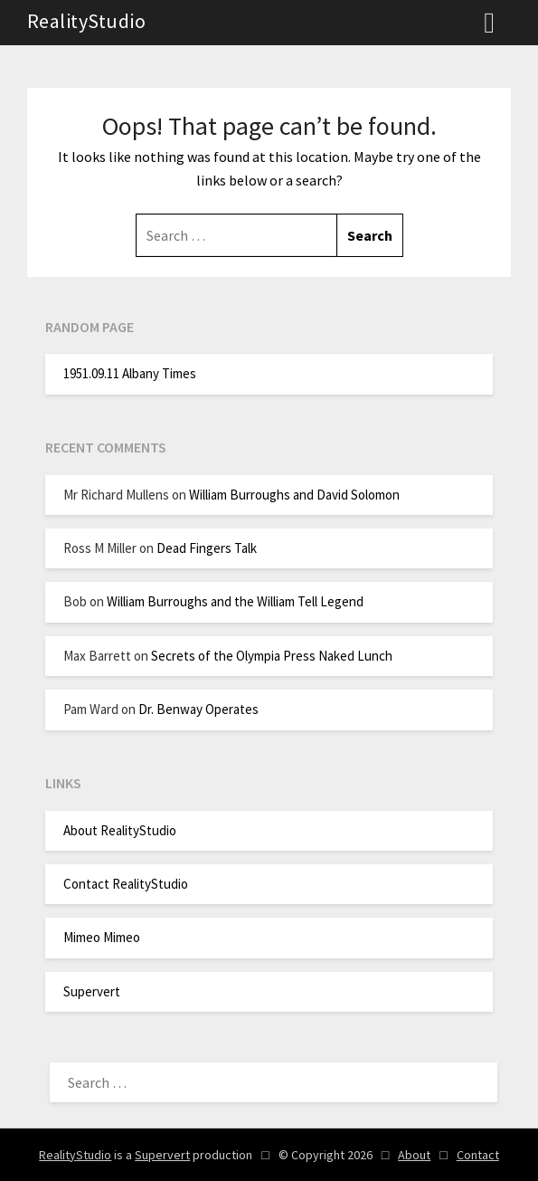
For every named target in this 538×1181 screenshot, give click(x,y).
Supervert (91, 991)
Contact (478, 1155)
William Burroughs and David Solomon (294, 494)
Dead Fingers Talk (206, 548)
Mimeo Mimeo (101, 937)
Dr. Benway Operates (198, 709)
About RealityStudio (119, 830)
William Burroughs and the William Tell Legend (235, 601)
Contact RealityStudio (125, 883)
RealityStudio (86, 20)
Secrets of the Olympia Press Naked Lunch (271, 655)
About (414, 1155)
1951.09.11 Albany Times (129, 373)
